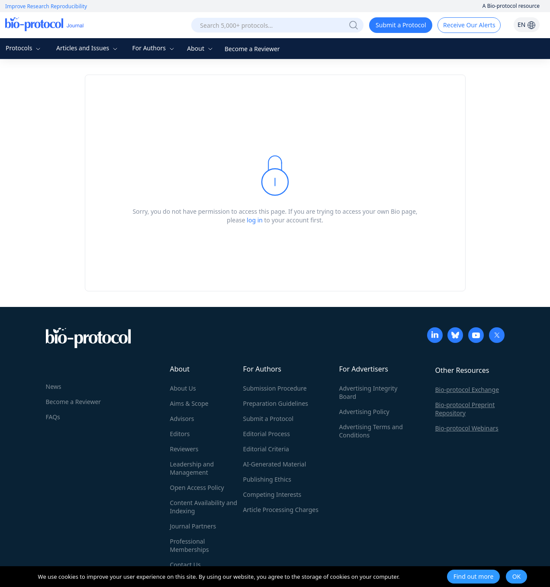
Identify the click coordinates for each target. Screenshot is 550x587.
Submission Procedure (275, 388)
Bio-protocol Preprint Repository (465, 409)
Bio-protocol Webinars (467, 428)
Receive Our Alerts (469, 25)
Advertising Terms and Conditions (371, 431)
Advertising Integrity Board (368, 392)
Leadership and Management (192, 468)
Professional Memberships (189, 545)
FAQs (53, 417)
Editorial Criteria (266, 449)
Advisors (182, 418)
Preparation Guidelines (276, 403)
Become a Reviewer (252, 49)
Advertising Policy (364, 412)
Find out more (474, 576)
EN (527, 24)
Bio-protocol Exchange (467, 389)
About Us (183, 388)
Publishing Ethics (267, 479)
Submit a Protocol (401, 25)
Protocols (24, 48)
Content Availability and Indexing (204, 507)
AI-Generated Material (274, 464)
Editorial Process (266, 434)
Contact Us (185, 565)
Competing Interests (272, 494)
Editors (180, 434)
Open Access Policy (197, 487)
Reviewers (184, 449)
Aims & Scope (189, 403)
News (53, 386)
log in (255, 220)
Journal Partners (193, 526)
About (200, 48)
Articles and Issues (87, 48)
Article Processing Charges (280, 509)
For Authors (154, 48)
